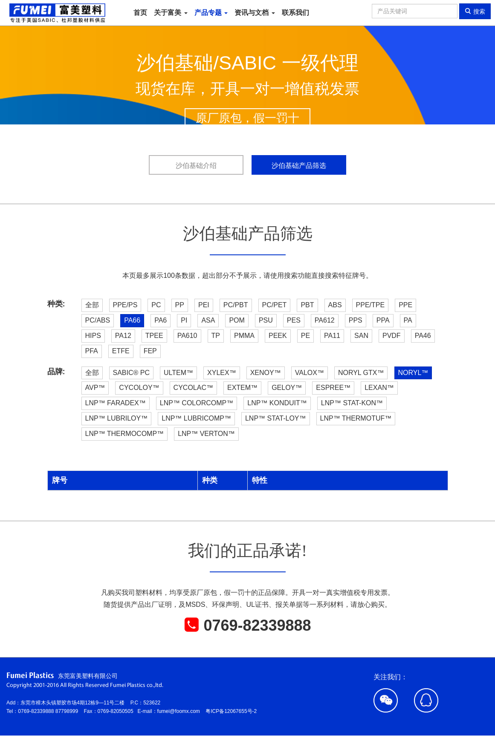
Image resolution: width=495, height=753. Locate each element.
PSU (266, 320)
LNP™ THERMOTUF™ (356, 418)
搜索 (475, 11)
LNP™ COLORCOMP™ (196, 403)
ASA (208, 320)
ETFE (121, 351)
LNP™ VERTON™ (206, 433)
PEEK (278, 335)
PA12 (123, 335)
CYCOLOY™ (139, 387)
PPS (355, 320)
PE (305, 335)
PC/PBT (235, 305)
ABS (335, 305)
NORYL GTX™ (361, 372)
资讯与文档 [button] (254, 12)
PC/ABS (97, 320)
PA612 (325, 320)
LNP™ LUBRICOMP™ (196, 418)
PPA (383, 320)
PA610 (187, 335)
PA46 (423, 335)
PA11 (332, 335)
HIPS (93, 335)
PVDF (391, 335)
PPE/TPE (370, 305)
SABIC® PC (131, 372)
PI (184, 320)
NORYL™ (413, 372)
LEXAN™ (379, 387)
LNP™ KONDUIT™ (277, 403)
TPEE (154, 335)
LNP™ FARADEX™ (115, 403)
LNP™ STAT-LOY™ (275, 418)
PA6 (160, 320)
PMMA (244, 335)
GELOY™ (287, 387)
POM (236, 320)
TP (215, 335)
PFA (91, 351)
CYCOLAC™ (193, 387)
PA (408, 320)
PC (156, 305)
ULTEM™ (178, 372)
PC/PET (274, 305)
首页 (140, 12)
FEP (150, 351)
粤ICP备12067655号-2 (231, 711)
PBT (307, 305)
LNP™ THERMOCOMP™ (124, 433)
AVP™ (95, 387)
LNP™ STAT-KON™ (352, 403)
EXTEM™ (242, 387)
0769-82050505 (118, 711)
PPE (405, 305)
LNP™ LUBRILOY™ (116, 418)
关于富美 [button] (170, 12)
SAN (361, 335)
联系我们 (295, 12)
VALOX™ (309, 372)
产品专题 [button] (211, 12)
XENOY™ (265, 372)
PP (179, 305)
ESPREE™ (333, 387)
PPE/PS (125, 305)
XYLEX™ (221, 372)
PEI (203, 305)
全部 (92, 305)
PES (294, 320)
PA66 (132, 320)
